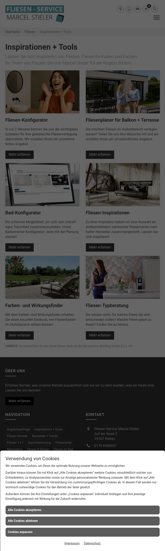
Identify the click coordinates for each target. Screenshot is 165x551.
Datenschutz (92, 543)
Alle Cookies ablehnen (23, 521)
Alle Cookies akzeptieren (24, 510)
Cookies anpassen (20, 532)
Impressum (71, 543)
